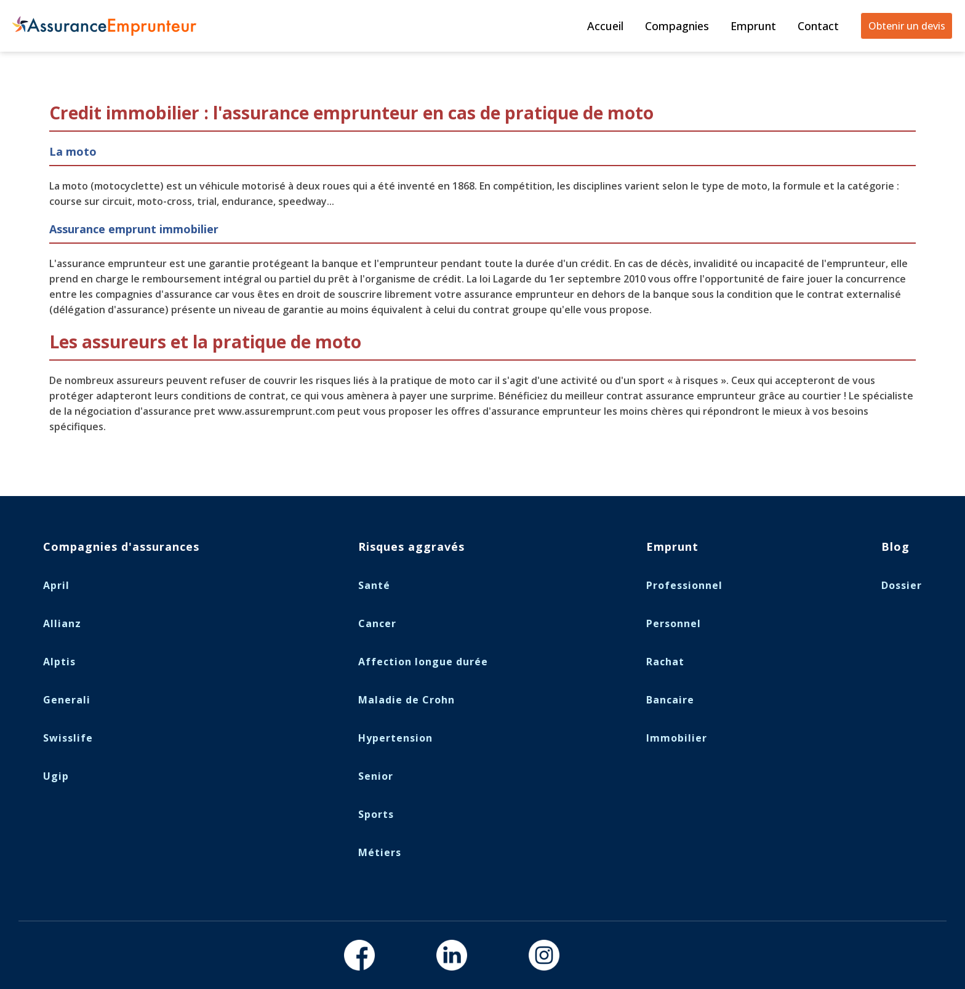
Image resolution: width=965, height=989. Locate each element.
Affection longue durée (423, 661)
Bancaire (670, 700)
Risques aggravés (411, 546)
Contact (818, 25)
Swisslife (68, 738)
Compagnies (677, 25)
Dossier (901, 585)
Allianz (62, 623)
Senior (375, 776)
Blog (895, 546)
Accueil (605, 25)
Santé (374, 585)
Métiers (379, 852)
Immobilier (676, 738)
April (56, 585)
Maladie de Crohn (406, 700)
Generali (66, 700)
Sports (376, 814)
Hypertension (395, 738)
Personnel (673, 623)
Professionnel (684, 585)
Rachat (665, 661)
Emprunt (753, 25)
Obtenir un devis (906, 26)
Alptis (59, 661)
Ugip (56, 776)
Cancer (377, 623)
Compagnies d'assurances (121, 546)
